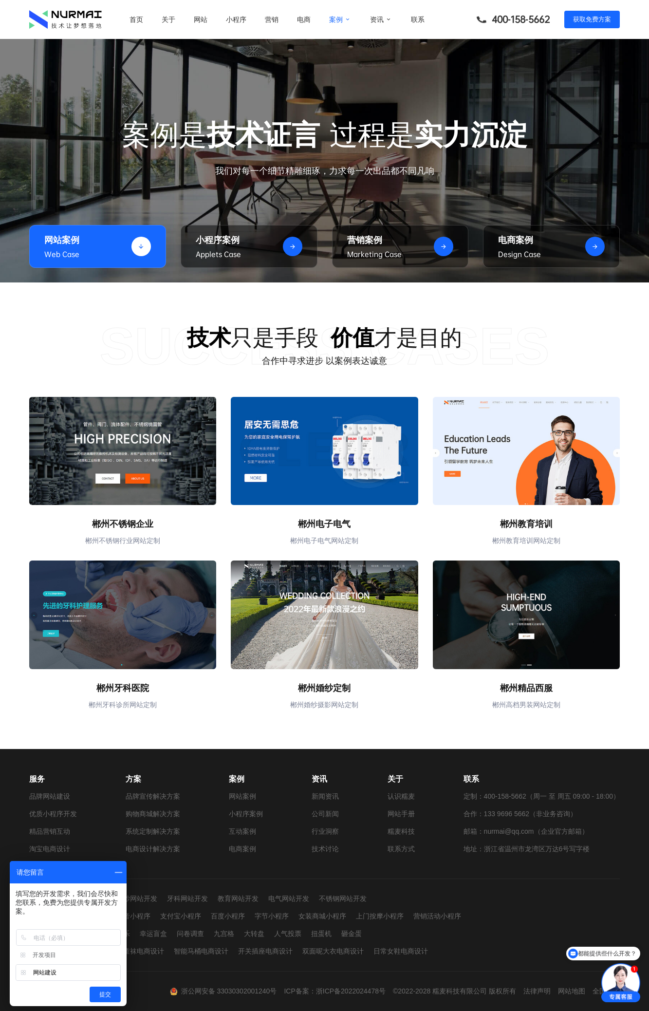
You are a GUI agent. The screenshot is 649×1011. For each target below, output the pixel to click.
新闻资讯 (325, 796)
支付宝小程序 (180, 916)
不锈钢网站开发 (343, 898)
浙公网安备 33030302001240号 (229, 991)
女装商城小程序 (322, 916)
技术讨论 (325, 849)
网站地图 (571, 991)
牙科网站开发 (187, 898)
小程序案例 (246, 814)
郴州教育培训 (526, 524)
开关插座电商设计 (265, 951)
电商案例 (242, 849)
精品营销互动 (49, 831)
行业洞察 (325, 831)
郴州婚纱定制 (324, 688)
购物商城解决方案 (153, 814)
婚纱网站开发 (136, 898)
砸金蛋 (351, 933)
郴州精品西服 (526, 688)
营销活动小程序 (437, 916)
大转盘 (254, 933)
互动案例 (242, 831)
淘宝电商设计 (49, 849)
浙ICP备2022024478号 (351, 991)
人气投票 (287, 933)
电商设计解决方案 (153, 849)
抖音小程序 (133, 916)
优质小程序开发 (53, 814)
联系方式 (401, 849)
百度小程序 (228, 916)
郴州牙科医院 (122, 688)
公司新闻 (325, 814)
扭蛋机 (321, 933)
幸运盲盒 (153, 933)
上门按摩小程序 (380, 916)
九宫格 (224, 933)
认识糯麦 (401, 796)
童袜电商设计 (143, 951)
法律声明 (537, 991)
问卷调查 (190, 933)
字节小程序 (272, 916)
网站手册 (401, 814)
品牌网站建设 (49, 796)
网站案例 (242, 796)
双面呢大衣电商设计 (333, 951)
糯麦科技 (401, 831)
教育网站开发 (238, 898)
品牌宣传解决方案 (153, 796)
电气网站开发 (288, 898)
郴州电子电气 (324, 524)
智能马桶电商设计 (201, 951)
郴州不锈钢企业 (122, 524)
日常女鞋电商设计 (400, 951)
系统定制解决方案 (153, 831)
